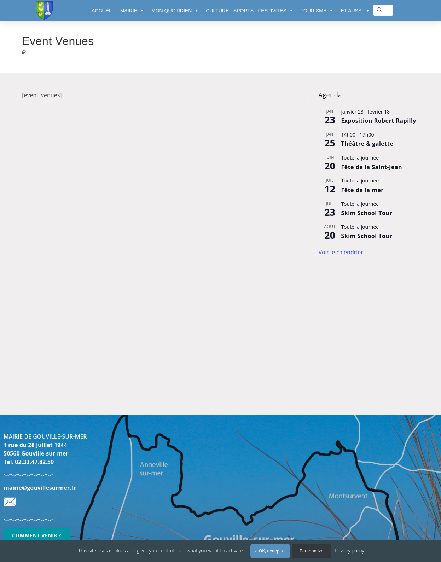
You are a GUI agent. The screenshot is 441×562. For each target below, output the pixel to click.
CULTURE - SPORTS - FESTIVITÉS (249, 11)
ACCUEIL (102, 10)
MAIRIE (132, 11)
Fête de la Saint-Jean (371, 167)
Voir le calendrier (340, 252)
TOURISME (317, 11)
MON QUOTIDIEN (175, 11)
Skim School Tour (366, 213)
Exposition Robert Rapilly (378, 120)
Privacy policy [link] (349, 551)
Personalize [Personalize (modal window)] (311, 551)
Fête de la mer (362, 190)
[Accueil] (24, 52)
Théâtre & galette (367, 143)
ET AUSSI (355, 11)
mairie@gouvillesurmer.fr (40, 488)
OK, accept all (270, 551)
